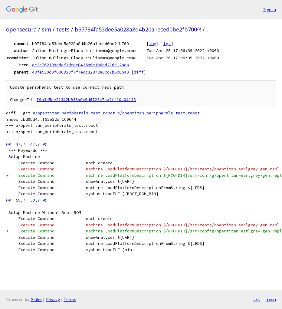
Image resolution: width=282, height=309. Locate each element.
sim (46, 29)
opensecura (21, 29)
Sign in (269, 9)
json (271, 299)
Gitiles (36, 299)
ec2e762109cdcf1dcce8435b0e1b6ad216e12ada (80, 64)
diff (138, 72)
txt (256, 299)
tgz (167, 43)
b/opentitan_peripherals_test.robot (158, 113)
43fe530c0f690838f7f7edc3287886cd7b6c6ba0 (80, 72)
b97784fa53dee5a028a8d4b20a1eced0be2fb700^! (138, 29)
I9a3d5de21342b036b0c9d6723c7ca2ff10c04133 (86, 99)
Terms (70, 299)
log (152, 43)
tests (63, 29)
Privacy (53, 299)
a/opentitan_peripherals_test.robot (74, 113)
